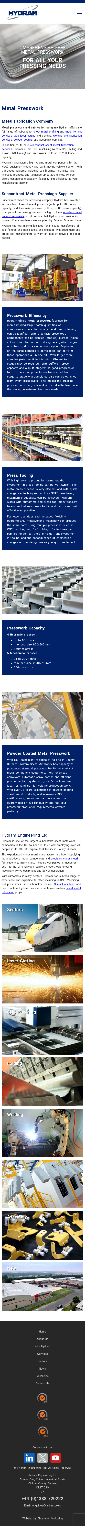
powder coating (23, 139)
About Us (42, 1339)
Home (42, 1331)
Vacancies (42, 1376)
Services (42, 1353)
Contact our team (64, 884)
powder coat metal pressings (27, 768)
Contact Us (42, 1383)
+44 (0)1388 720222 (42, 1498)
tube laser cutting (24, 135)
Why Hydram (42, 1346)
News (42, 1368)
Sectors (42, 1361)
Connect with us (42, 1447)
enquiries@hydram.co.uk (46, 1505)
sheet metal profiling (46, 131)
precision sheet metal (64, 858)
